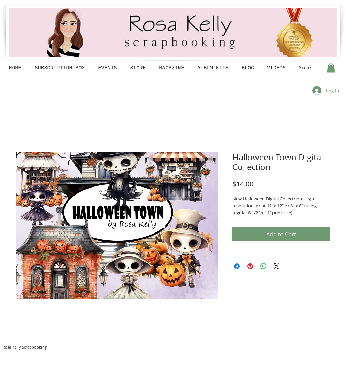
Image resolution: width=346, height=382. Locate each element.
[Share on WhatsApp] (263, 266)
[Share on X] (276, 266)
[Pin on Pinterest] (250, 266)
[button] (331, 67)
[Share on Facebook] (237, 266)
